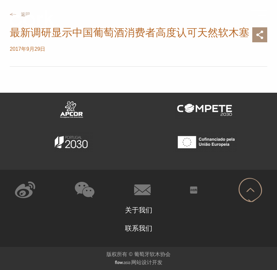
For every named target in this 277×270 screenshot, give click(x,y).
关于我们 (138, 210)
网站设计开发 (146, 262)
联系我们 (138, 228)
